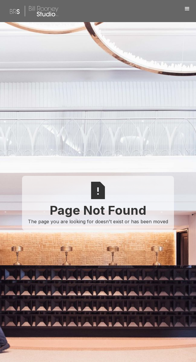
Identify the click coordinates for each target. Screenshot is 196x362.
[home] (32, 11)
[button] (187, 9)
